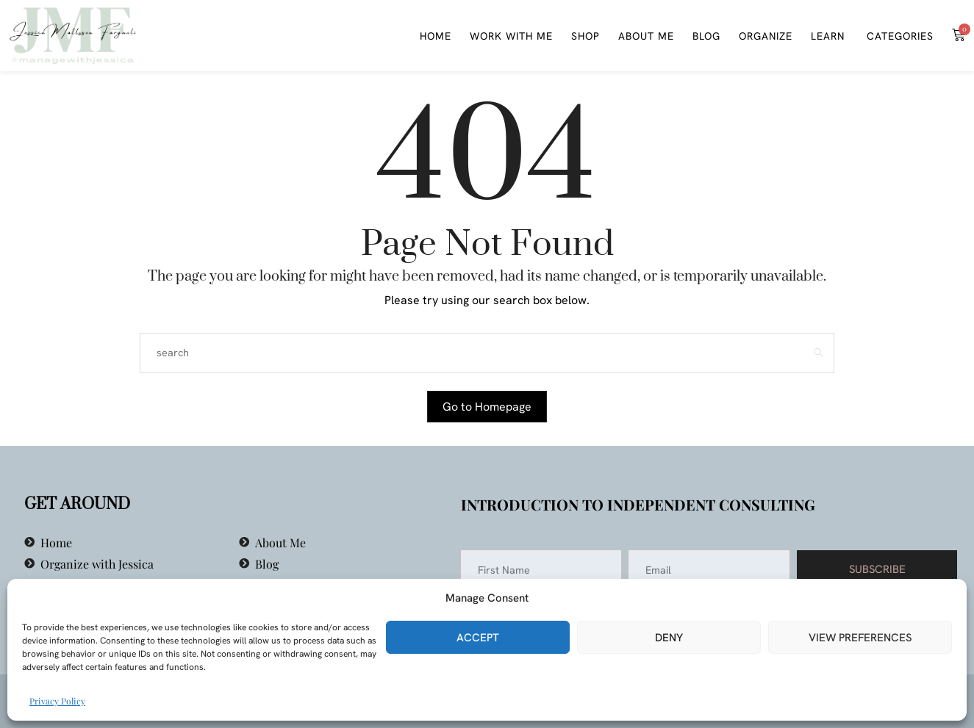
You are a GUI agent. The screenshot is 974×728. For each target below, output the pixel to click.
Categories (898, 36)
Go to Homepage (487, 406)
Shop (585, 36)
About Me (646, 36)
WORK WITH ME (511, 36)
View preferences (860, 637)
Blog (706, 36)
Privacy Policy (57, 701)
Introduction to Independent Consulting (638, 504)
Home (435, 36)
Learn (828, 36)
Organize (765, 36)
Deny (669, 637)
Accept (477, 637)
